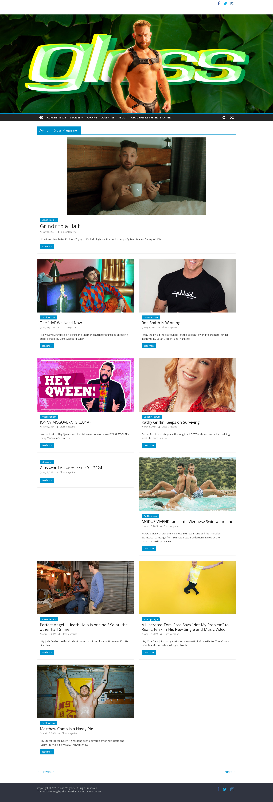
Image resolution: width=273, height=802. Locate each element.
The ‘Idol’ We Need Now (61, 322)
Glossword (47, 462)
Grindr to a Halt (60, 226)
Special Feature (49, 219)
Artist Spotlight (49, 416)
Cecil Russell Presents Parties (151, 117)
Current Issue (56, 117)
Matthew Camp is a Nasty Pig (66, 728)
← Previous (45, 772)
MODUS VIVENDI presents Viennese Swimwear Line (187, 521)
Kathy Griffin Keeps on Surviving (171, 422)
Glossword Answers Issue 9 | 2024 (71, 467)
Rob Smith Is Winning (161, 322)
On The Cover (48, 317)
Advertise (107, 117)
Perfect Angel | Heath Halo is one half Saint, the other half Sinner (84, 627)
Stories (75, 117)
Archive (92, 117)
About (123, 117)
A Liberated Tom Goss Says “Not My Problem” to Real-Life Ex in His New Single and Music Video (185, 627)
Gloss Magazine (68, 231)
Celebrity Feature (151, 416)
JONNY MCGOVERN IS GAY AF (65, 422)
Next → (230, 772)
